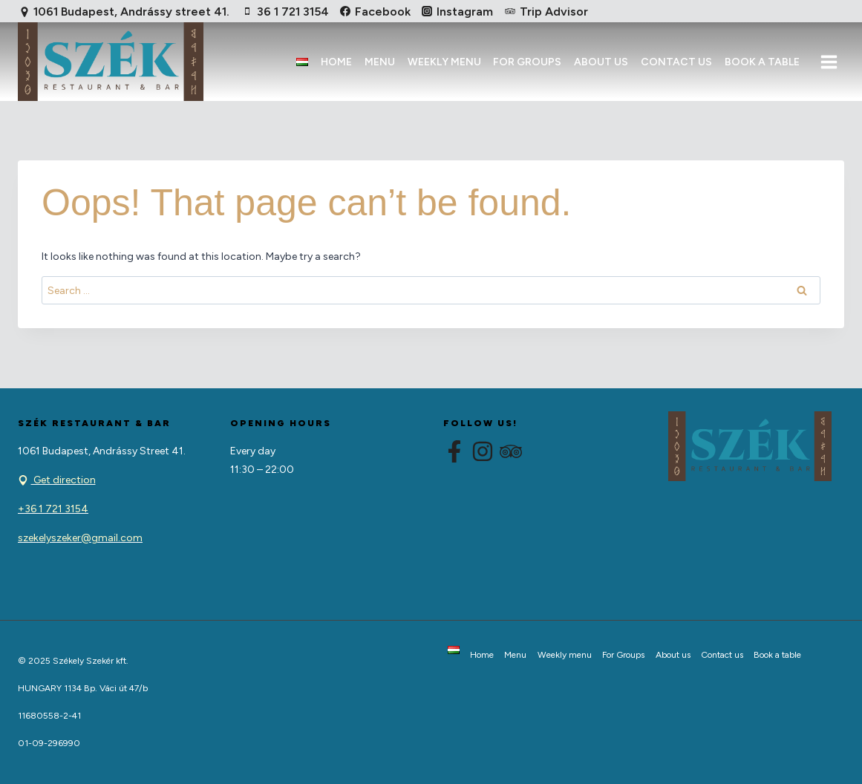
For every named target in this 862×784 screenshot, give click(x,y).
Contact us (676, 62)
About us (601, 62)
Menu (380, 62)
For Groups (527, 62)
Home (336, 62)
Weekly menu (444, 62)
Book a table (762, 62)
